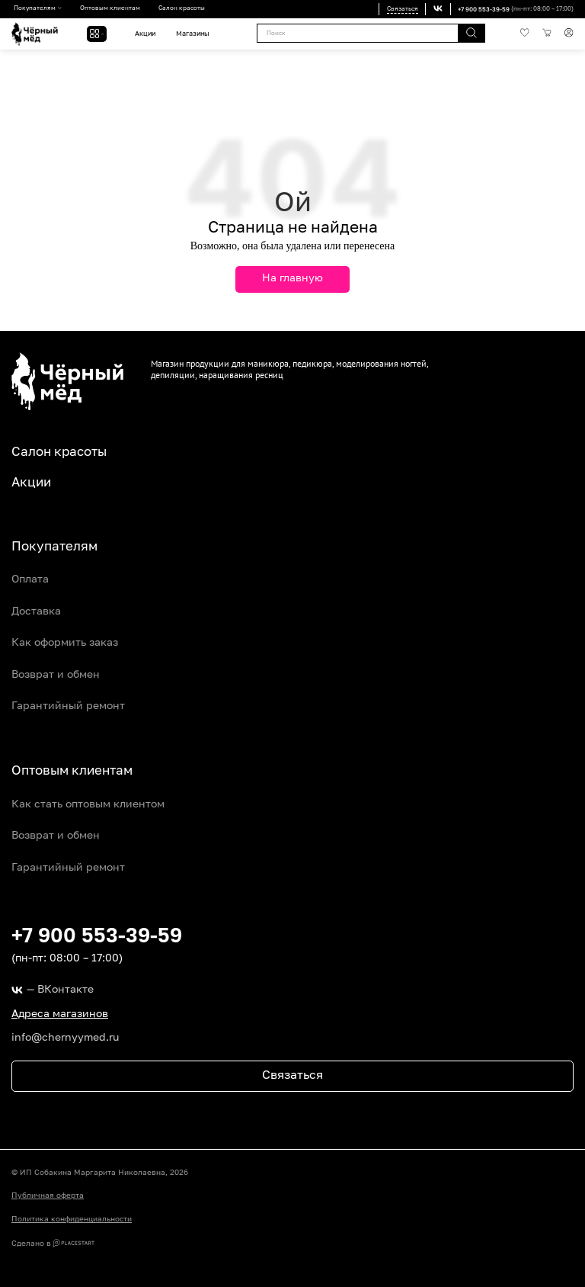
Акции (145, 33)
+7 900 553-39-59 (484, 9)
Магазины (192, 33)
